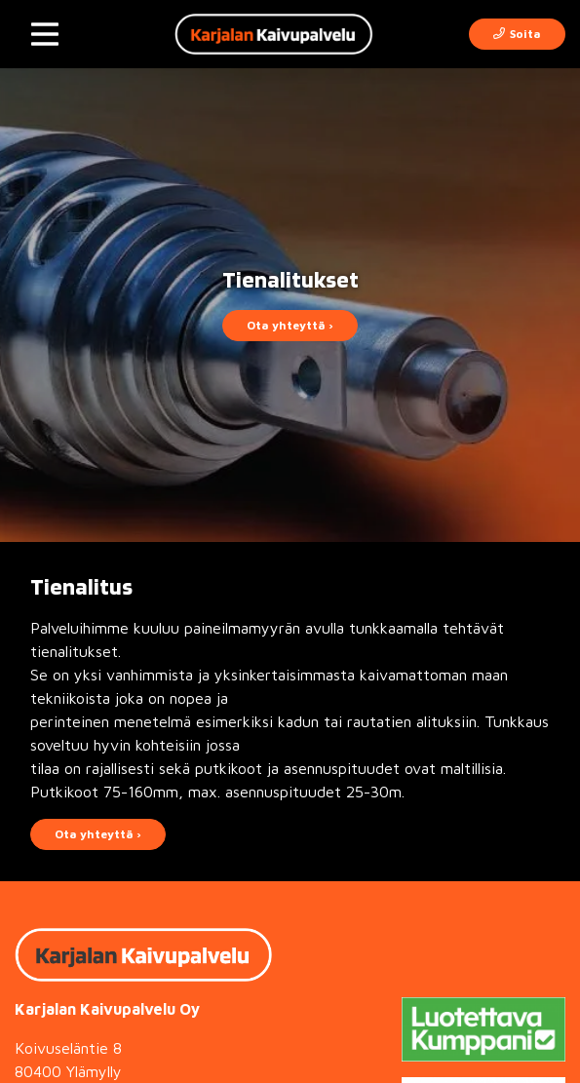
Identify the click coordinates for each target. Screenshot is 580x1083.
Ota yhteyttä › (290, 325)
